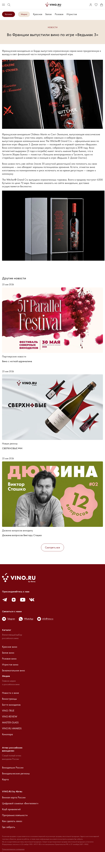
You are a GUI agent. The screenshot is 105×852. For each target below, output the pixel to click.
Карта (5, 779)
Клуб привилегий (11, 809)
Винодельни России (12, 767)
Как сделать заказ (12, 821)
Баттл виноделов (11, 704)
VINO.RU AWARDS (12, 728)
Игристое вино (10, 664)
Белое (48, 14)
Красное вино (9, 646)
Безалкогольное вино (13, 670)
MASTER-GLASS (10, 722)
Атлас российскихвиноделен (12, 749)
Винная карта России (14, 797)
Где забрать (8, 827)
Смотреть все (52, 547)
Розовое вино (9, 658)
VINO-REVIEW (9, 716)
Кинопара (7, 734)
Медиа (24, 14)
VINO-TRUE (8, 710)
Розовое (59, 14)
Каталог (8, 14)
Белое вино (8, 652)
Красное (37, 14)
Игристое (72, 14)
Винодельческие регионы (16, 773)
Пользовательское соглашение (13, 849)
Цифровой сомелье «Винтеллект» (20, 803)
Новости (52, 27)
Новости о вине (10, 693)
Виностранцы (9, 698)
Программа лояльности (15, 815)
